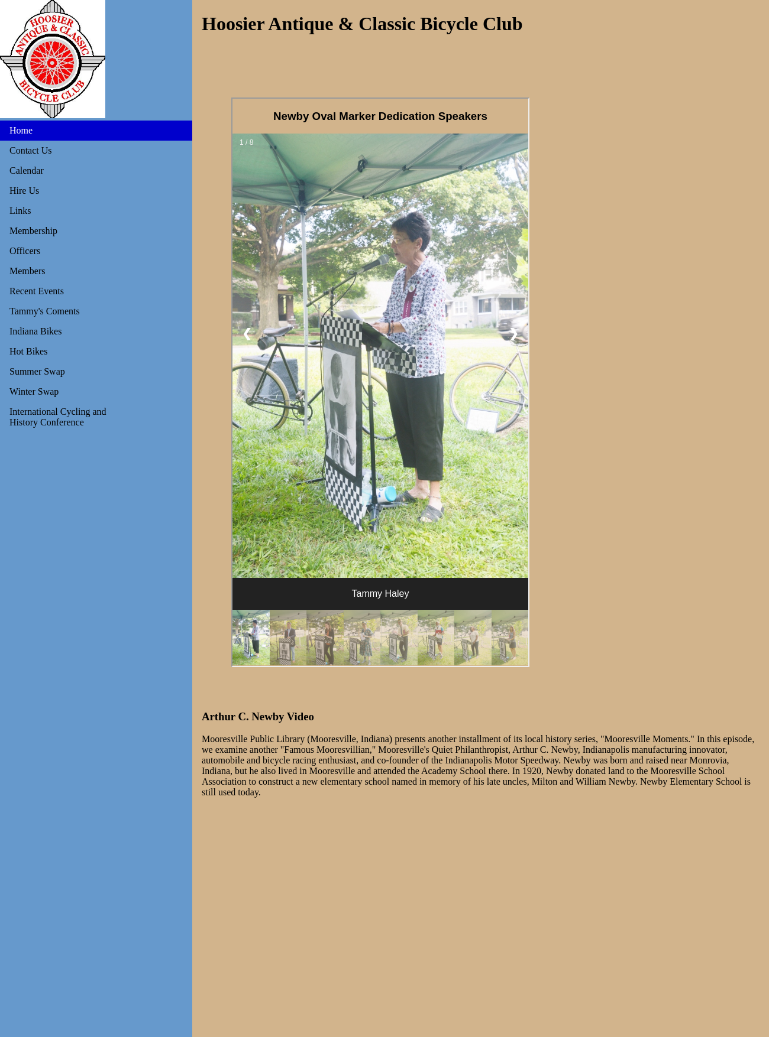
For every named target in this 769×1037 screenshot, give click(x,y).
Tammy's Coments (44, 311)
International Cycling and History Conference (57, 417)
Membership (33, 231)
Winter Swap (34, 391)
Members (27, 271)
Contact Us (30, 150)
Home (21, 130)
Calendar (26, 170)
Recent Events (36, 291)
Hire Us (24, 191)
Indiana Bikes (35, 331)
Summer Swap (37, 371)
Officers (24, 251)
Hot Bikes (28, 351)
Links (20, 211)
